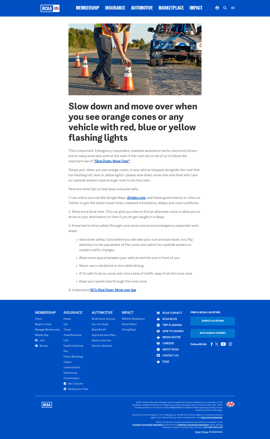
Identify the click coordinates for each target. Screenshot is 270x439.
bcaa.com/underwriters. (212, 418)
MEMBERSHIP (87, 8)
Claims (67, 362)
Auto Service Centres (213, 333)
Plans (38, 319)
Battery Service (101, 340)
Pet (66, 351)
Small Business (72, 335)
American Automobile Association (193, 425)
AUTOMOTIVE (142, 8)
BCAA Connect (169, 312)
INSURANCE (115, 8)
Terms (197, 432)
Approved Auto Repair (105, 335)
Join (40, 340)
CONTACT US (167, 355)
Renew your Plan (76, 389)
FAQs (163, 361)
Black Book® (99, 330)
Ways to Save (43, 324)
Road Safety (129, 324)
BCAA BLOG (167, 319)
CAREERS (165, 343)
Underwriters (72, 367)
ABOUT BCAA (168, 349)
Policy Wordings (73, 357)
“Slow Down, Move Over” (112, 161)
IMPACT (196, 8)
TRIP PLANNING (169, 325)
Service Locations (213, 321)
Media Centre (169, 337)
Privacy (205, 432)
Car (66, 324)
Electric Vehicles (102, 346)
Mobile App (42, 335)
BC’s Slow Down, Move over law (113, 290)
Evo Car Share (100, 324)
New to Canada (170, 331)
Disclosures (70, 373)
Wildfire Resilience (133, 319)
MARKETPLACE (171, 8)
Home (67, 319)
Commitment (71, 378)
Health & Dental (73, 346)
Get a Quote (73, 383)
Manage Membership (47, 330)
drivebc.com (136, 198)
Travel (67, 330)
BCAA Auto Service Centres (105, 319)
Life (66, 340)
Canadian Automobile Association (147, 425)
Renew (41, 345)
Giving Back (129, 330)
